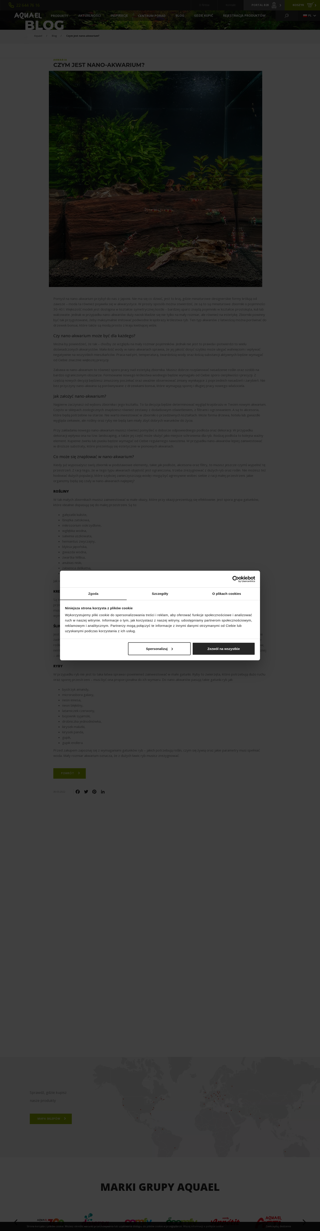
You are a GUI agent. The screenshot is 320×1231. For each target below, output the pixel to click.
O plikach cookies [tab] (226, 593)
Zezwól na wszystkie (223, 649)
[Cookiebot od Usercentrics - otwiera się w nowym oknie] (235, 579)
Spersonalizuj (159, 649)
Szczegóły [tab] (160, 593)
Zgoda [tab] (93, 593)
